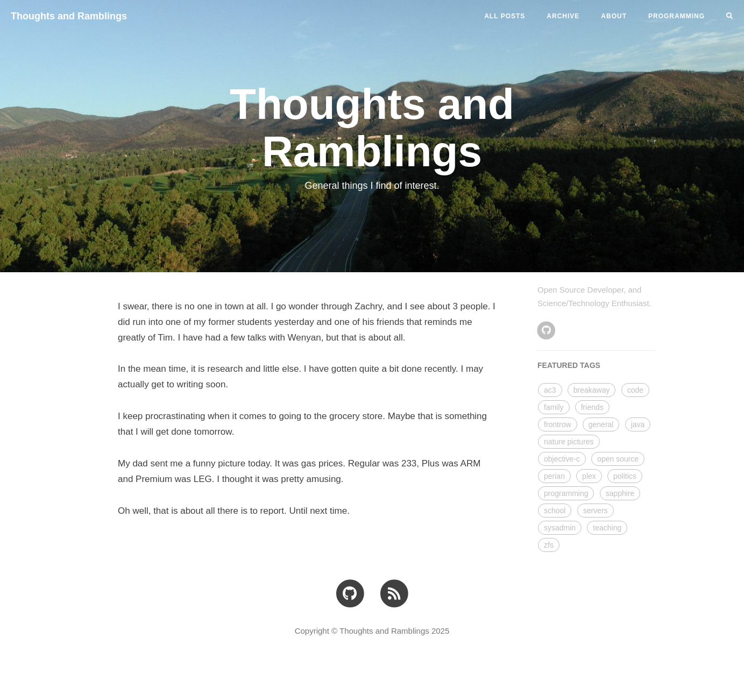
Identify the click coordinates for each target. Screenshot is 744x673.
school (554, 510)
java (638, 424)
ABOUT (614, 16)
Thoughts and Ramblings (69, 16)
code (635, 390)
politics (624, 476)
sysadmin (560, 527)
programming (566, 493)
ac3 (550, 390)
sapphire (620, 493)
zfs (549, 545)
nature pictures (569, 441)
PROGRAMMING (676, 16)
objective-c (562, 459)
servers (595, 510)
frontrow (557, 424)
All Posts (504, 16)
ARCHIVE (563, 16)
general (601, 424)
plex (589, 476)
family (554, 407)
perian (554, 476)
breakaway (591, 390)
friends (592, 407)
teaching (607, 527)
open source (618, 459)
